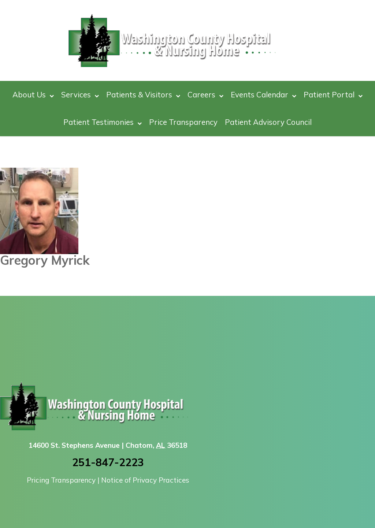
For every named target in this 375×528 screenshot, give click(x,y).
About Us (33, 95)
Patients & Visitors (143, 95)
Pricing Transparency (61, 480)
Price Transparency (183, 122)
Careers (205, 95)
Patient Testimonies (102, 122)
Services (80, 95)
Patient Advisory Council (268, 122)
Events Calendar (263, 95)
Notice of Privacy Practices (145, 480)
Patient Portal (333, 95)
